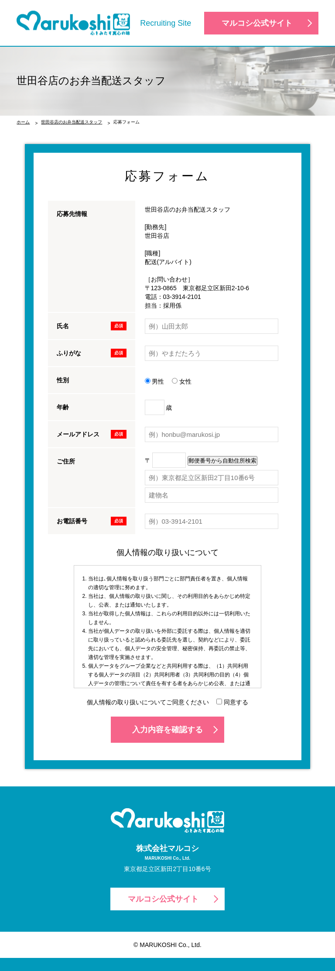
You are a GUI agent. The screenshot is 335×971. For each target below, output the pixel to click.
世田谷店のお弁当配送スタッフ (71, 122)
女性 (181, 381)
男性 (154, 381)
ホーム (23, 122)
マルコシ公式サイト (257, 23)
